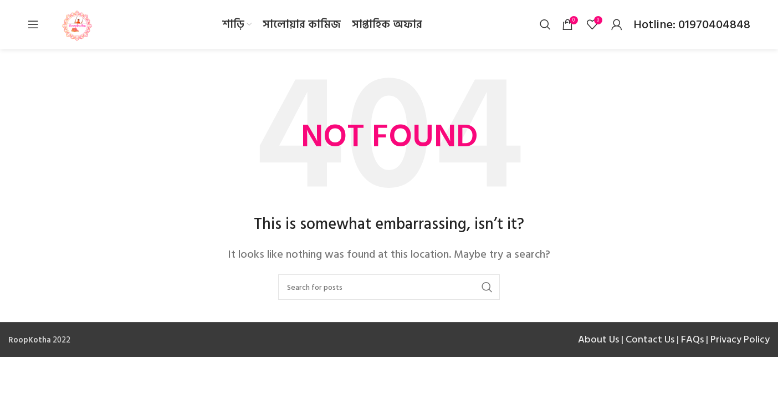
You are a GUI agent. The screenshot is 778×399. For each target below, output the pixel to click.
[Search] (545, 25)
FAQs (692, 340)
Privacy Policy (740, 340)
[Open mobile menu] (33, 25)
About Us (598, 340)
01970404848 (712, 25)
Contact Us (650, 340)
